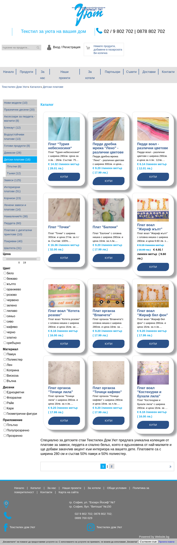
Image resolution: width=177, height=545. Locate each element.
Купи (64, 177)
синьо (9, 317)
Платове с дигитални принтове (18, 233)
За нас (42, 76)
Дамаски (12, 153)
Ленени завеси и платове (15, 208)
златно (10, 338)
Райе (9, 404)
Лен (8, 365)
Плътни (14, 167)
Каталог (36, 488)
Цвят (7, 269)
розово (10, 295)
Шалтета (12, 249)
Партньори (112, 72)
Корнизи (12, 199)
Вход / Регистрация (66, 47)
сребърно (12, 343)
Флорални (12, 398)
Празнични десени (19, 110)
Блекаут (12, 128)
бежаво (10, 279)
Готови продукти (17, 146)
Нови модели (15, 103)
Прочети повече (167, 542)
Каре (9, 409)
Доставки (148, 72)
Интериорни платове (12, 190)
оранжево (12, 290)
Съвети (131, 72)
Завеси (12, 181)
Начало (8, 72)
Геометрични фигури (20, 414)
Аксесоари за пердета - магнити (19, 119)
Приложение (12, 421)
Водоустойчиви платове (14, 137)
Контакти (168, 72)
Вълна (10, 382)
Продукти (26, 72)
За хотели (90, 76)
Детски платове (17, 160)
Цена (7, 255)
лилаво (10, 311)
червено (11, 301)
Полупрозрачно (16, 431)
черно (9, 333)
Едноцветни (14, 393)
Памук (10, 355)
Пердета (12, 224)
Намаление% (16, 217)
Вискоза (11, 376)
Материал (10, 350)
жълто (10, 285)
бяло (9, 274)
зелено (10, 306)
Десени (8, 388)
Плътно (11, 426)
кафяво (11, 327)
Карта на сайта (68, 493)
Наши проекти (64, 76)
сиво (8, 322)
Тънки (14, 174)
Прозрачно (13, 436)
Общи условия (116, 488)
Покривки (13, 242)
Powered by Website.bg (154, 537)
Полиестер (13, 360)
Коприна (11, 371)
